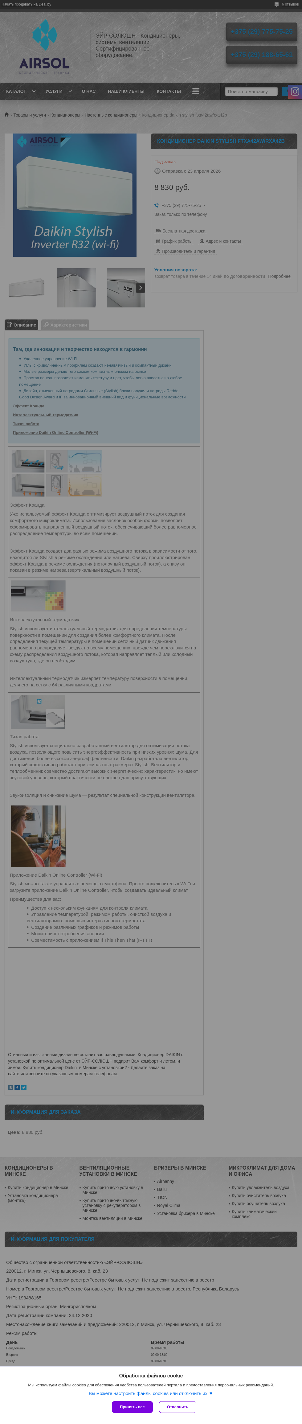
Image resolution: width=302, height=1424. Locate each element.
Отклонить (177, 1407)
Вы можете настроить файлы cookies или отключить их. (149, 1393)
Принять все (132, 1407)
